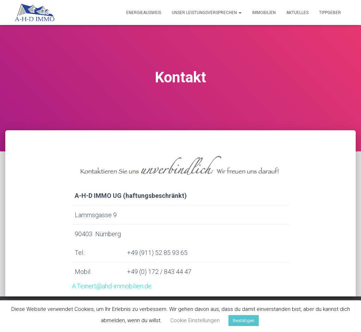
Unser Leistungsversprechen (206, 12)
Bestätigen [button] (244, 320)
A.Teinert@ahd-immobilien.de (112, 286)
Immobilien (264, 12)
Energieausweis (143, 12)
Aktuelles (297, 12)
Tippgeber (330, 12)
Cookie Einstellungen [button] (195, 320)
